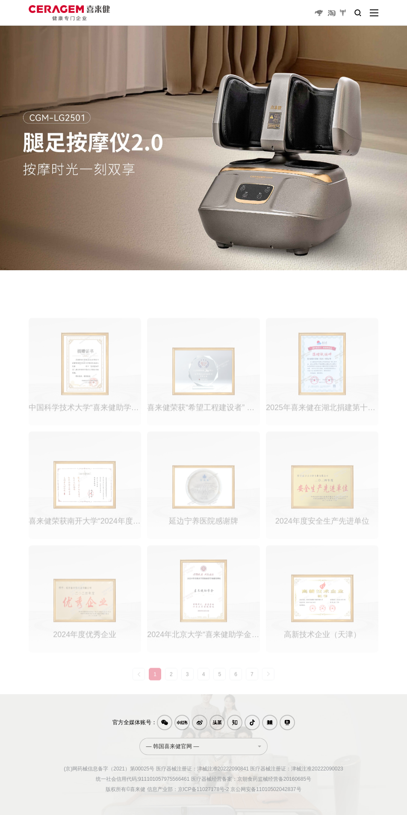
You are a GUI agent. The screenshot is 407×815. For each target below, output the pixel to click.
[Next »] (268, 682)
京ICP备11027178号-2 (203, 789)
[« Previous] (139, 682)
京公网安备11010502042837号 (265, 789)
